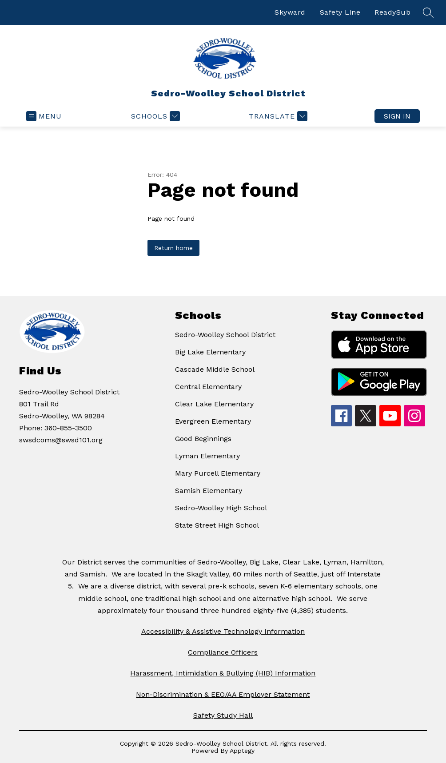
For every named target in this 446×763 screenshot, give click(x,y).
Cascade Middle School (215, 369)
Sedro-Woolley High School (221, 508)
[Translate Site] (277, 116)
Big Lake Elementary (210, 352)
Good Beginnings (203, 438)
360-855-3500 (68, 428)
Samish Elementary (208, 490)
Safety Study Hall (223, 715)
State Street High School (217, 525)
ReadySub (392, 12)
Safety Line (340, 12)
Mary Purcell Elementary (217, 473)
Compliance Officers (223, 652)
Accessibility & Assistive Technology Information (223, 631)
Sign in (397, 116)
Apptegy (242, 750)
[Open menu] (44, 116)
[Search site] (428, 12)
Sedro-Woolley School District (225, 334)
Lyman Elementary (207, 456)
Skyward (290, 12)
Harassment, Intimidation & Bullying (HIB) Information (222, 673)
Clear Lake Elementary (214, 404)
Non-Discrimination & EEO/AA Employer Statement (223, 694)
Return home (173, 247)
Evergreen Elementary (213, 421)
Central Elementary (208, 386)
